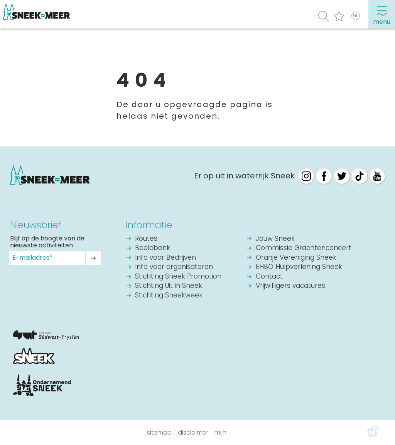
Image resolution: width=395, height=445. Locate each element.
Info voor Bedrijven (165, 258)
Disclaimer (193, 432)
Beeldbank (152, 248)
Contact (269, 277)
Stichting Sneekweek (169, 296)
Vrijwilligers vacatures (290, 286)
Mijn (220, 432)
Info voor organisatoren (174, 267)
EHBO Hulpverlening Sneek (299, 267)
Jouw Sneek (275, 239)
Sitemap (159, 432)
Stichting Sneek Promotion (178, 277)
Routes (146, 239)
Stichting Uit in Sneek (168, 286)
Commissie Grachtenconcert (303, 248)
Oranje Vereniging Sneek (296, 258)
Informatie (149, 224)
